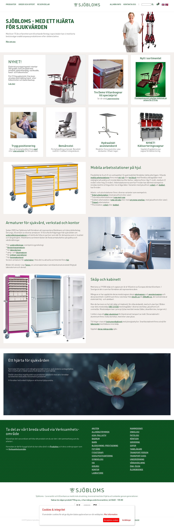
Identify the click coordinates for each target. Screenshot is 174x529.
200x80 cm (147, 297)
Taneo (27, 265)
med (35, 149)
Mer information (110, 515)
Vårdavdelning (137, 463)
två (122, 178)
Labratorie (97, 473)
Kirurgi (95, 467)
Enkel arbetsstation (100, 195)
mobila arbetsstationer (100, 178)
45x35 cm (136, 297)
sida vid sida (116, 200)
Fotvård (96, 449)
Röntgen (134, 439)
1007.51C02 (113, 307)
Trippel (95, 203)
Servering (135, 442)
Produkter (11, 4)
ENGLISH (136, 520)
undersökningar (16, 245)
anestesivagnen (155, 295)
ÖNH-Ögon (135, 467)
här (67, 260)
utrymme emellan (137, 200)
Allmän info (115, 4)
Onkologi (134, 432)
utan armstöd (18, 151)
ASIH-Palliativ (99, 436)
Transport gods (138, 456)
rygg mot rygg (119, 198)
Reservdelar (43, 4)
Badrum (96, 439)
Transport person (139, 453)
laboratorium (15, 250)
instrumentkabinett (114, 322)
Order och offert (26, 4)
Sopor (133, 446)
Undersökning (137, 460)
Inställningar (126, 520)
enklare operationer (18, 255)
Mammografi (136, 429)
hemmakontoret (16, 258)
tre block (132, 178)
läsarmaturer (21, 253)
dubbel (162, 185)
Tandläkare (136, 449)
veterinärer (29, 260)
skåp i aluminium (111, 314)
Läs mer (11, 84)
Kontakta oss (129, 4)
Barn (94, 442)
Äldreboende (136, 470)
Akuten (95, 429)
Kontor (95, 470)
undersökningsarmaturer (16, 235)
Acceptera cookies (111, 520)
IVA (93, 463)
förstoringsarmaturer (16, 248)
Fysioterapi (97, 453)
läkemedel (95, 324)
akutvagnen (140, 295)
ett (119, 178)
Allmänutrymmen (100, 432)
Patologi (134, 436)
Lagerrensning (113, 99)
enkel (152, 185)
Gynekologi (97, 460)
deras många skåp (105, 329)
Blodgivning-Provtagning (105, 446)
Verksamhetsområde (17, 449)
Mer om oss (11, 42)
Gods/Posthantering (102, 456)
